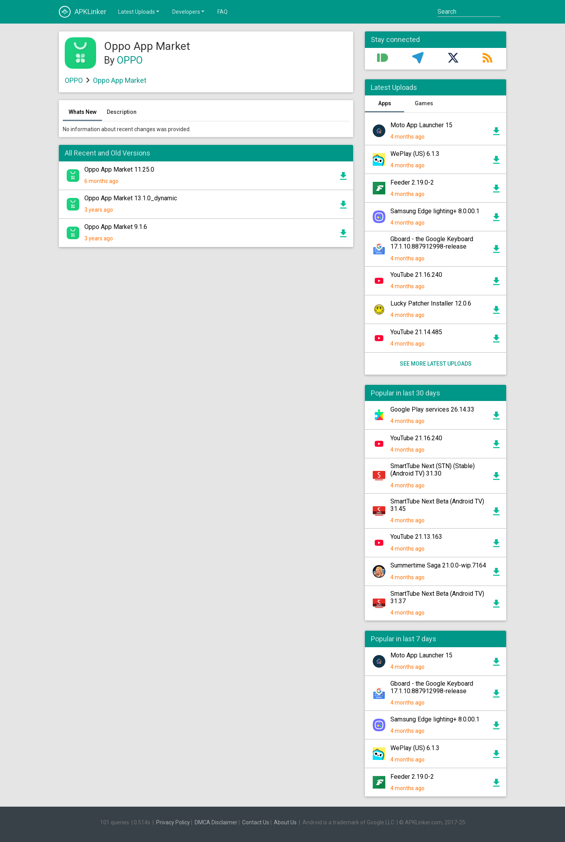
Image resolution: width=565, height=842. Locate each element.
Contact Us (255, 822)
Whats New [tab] (83, 112)
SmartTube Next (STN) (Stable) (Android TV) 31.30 (432, 469)
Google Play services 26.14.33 (432, 409)
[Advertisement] (206, 347)
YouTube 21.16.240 (416, 274)
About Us (285, 822)
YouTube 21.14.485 (416, 332)
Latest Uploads (139, 11)
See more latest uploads (436, 364)
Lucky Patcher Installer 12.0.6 (430, 303)
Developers (189, 11)
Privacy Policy (173, 822)
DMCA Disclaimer (216, 822)
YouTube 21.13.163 (416, 536)
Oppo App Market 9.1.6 (115, 227)
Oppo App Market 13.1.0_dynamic (130, 198)
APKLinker (82, 12)
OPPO (130, 60)
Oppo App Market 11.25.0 (119, 169)
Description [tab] (122, 112)
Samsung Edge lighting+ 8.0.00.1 (434, 211)
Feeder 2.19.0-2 (412, 182)
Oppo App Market (119, 80)
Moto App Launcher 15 (421, 125)
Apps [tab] (384, 103)
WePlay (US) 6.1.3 (414, 153)
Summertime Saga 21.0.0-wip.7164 (438, 565)
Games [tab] (424, 103)
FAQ (222, 12)
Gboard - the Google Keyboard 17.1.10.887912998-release (431, 242)
